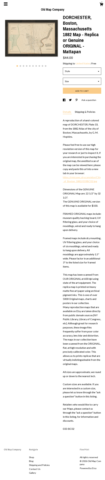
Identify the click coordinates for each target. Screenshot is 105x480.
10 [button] (45, 66)
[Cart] (101, 4)
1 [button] (17, 66)
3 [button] (23, 66)
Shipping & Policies (85, 111)
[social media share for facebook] (64, 100)
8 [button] (39, 66)
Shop (31, 457)
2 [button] (20, 66)
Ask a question (88, 100)
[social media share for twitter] (70, 100)
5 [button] (30, 66)
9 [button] (42, 66)
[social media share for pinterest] (76, 100)
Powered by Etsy (88, 468)
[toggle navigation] (6, 4)
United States (82, 63)
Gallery (32, 472)
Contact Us (34, 469)
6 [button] (33, 66)
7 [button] (36, 66)
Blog (31, 461)
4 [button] (26, 66)
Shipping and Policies (39, 465)
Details (67, 111)
